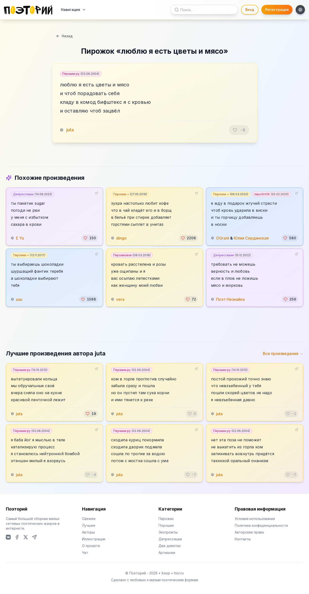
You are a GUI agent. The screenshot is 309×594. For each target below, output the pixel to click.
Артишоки (166, 552)
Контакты (243, 539)
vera (120, 299)
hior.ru (179, 573)
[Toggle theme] (300, 10)
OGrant (222, 238)
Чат (85, 552)
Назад (64, 36)
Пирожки (165, 519)
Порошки (166, 525)
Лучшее (88, 525)
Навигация (73, 10)
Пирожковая (132, 255)
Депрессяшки (32, 194)
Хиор (165, 573)
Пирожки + (130, 194)
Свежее (89, 519)
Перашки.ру (80, 73)
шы (19, 299)
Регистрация (277, 10)
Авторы (88, 532)
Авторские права (249, 532)
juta (70, 129)
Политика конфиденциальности (261, 525)
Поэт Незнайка (230, 299)
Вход (249, 10)
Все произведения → (283, 353)
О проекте (91, 546)
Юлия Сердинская (251, 238)
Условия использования (255, 519)
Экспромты (168, 532)
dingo (121, 238)
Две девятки (169, 546)
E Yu (20, 238)
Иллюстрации (93, 539)
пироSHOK (271, 194)
